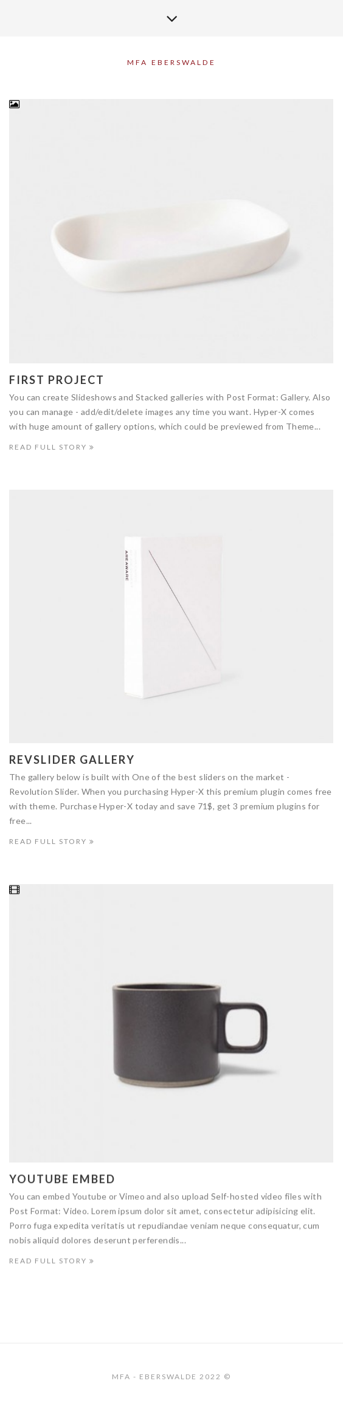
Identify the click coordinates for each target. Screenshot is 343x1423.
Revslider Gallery (72, 760)
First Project (57, 379)
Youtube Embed (62, 1180)
